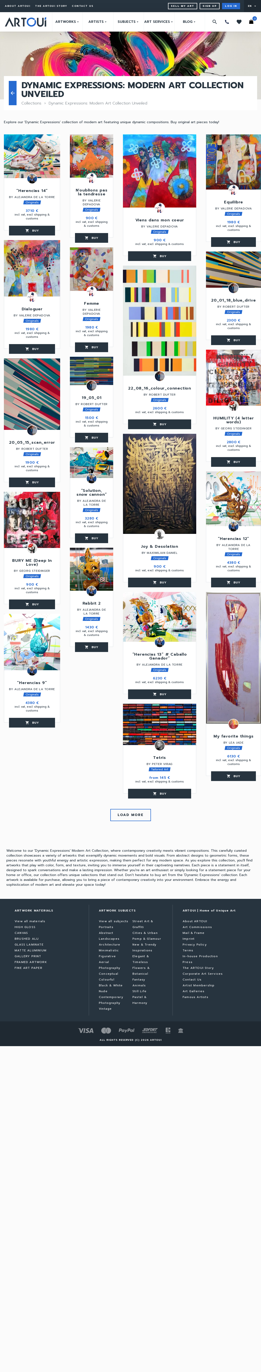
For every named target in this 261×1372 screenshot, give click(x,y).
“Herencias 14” (32, 191)
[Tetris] (159, 724)
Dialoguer (32, 309)
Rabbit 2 (92, 603)
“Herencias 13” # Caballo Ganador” (159, 656)
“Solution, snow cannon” (91, 493)
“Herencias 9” (32, 683)
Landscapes (109, 939)
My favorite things (233, 736)
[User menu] (252, 6)
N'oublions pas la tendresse (92, 192)
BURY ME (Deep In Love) (32, 563)
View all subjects (113, 921)
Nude (103, 991)
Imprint (189, 939)
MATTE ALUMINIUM (31, 950)
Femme (91, 304)
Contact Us (82, 6)
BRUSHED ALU (27, 939)
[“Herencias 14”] (32, 156)
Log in (231, 6)
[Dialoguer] (32, 268)
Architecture (109, 944)
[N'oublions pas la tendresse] (91, 156)
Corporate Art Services (203, 974)
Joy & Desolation (159, 547)
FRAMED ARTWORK (31, 962)
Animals (139, 985)
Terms (188, 950)
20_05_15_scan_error (32, 443)
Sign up (210, 6)
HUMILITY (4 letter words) (233, 420)
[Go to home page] (25, 22)
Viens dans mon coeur (159, 220)
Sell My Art (182, 6)
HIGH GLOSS (25, 927)
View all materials (30, 921)
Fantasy (138, 979)
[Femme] (91, 269)
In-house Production (200, 956)
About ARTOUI (17, 6)
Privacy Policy (195, 944)
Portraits (106, 927)
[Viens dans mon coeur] (159, 171)
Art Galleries (194, 991)
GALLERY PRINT (28, 956)
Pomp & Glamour (146, 939)
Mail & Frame (194, 933)
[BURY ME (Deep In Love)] (32, 520)
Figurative (107, 956)
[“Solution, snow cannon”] (91, 462)
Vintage (105, 1009)
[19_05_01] (91, 371)
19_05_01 (91, 398)
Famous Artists (195, 997)
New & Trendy (144, 944)
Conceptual (108, 974)
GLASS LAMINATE (29, 944)
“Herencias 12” (233, 539)
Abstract (106, 933)
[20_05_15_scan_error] (32, 394)
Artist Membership (198, 985)
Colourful (106, 979)
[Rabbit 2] (91, 569)
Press (188, 962)
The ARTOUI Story (51, 6)
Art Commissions (197, 927)
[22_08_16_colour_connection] (159, 321)
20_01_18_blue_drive (233, 300)
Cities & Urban (145, 933)
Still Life (139, 991)
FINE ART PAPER (28, 968)
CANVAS (21, 933)
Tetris (159, 758)
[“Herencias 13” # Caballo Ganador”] (159, 617)
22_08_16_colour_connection (159, 388)
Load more (131, 814)
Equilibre (233, 202)
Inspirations (142, 950)
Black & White (111, 985)
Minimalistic (109, 950)
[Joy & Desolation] (159, 484)
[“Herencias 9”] (32, 642)
